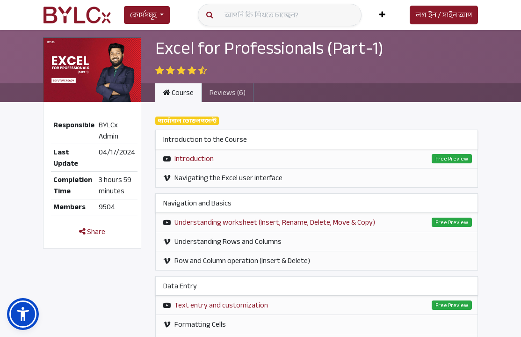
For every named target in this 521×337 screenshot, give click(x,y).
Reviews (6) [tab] (228, 93)
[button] (382, 15)
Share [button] (92, 232)
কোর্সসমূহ (143, 15)
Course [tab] (178, 93)
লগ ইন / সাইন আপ (444, 15)
